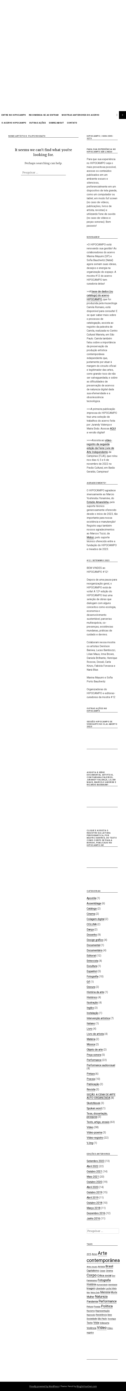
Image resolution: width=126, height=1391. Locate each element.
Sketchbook (93, 1103)
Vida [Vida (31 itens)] (96, 1322)
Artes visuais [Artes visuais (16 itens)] (92, 1267)
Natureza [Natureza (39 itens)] (101, 1296)
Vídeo (90, 1127)
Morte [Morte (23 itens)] (114, 1292)
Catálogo (92, 908)
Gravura (91, 986)
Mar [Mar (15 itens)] (88, 1292)
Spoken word (94, 1108)
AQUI (113, 428)
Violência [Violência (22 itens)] (91, 1328)
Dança (90, 929)
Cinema (91, 913)
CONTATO (72, 123)
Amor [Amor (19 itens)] (94, 1254)
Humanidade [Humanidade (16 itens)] (102, 1285)
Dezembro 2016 (96, 1213)
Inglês (90, 1007)
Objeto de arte (95, 1049)
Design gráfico (95, 939)
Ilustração (92, 1002)
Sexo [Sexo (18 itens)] (109, 1314)
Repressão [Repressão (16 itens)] (91, 1315)
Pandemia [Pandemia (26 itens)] (92, 1301)
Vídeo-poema (94, 1132)
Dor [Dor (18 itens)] (113, 1275)
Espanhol (92, 971)
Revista (91, 1089)
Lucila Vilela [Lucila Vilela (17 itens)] (111, 1288)
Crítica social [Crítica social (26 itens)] (104, 1275)
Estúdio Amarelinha (98, 502)
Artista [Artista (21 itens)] (101, 1266)
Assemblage (94, 903)
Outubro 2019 (94, 1192)
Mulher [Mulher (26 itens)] (90, 1296)
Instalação (92, 1013)
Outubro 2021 (94, 1171)
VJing (90, 1142)
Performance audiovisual (101, 1065)
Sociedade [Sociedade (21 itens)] (92, 1318)
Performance (94, 1060)
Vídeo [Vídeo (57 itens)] (102, 1327)
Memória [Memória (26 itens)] (105, 1292)
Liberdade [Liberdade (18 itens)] (100, 1288)
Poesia (91, 1078)
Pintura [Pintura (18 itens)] (90, 1306)
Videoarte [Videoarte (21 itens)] (104, 1322)
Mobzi (90, 537)
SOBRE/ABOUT (56, 123)
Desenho (92, 934)
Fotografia (92, 976)
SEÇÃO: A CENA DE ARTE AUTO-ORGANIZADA (101, 1096)
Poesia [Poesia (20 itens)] (97, 1306)
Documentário (94, 950)
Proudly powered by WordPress (44, 1386)
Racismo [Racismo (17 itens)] (91, 1311)
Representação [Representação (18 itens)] (102, 1311)
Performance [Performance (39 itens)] (108, 1301)
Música (91, 1044)
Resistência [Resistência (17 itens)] (101, 1315)
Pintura (91, 1073)
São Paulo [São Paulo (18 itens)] (102, 1318)
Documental (93, 945)
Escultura (92, 966)
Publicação (93, 1084)
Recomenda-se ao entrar (44, 115)
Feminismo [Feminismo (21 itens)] (92, 1280)
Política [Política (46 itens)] (107, 1306)
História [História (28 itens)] (91, 1284)
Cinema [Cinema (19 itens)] (109, 1270)
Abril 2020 (92, 1187)
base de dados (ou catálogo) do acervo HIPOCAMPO (100, 295)
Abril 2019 (92, 1197)
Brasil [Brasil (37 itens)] (109, 1266)
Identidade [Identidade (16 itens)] (112, 1285)
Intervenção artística (98, 1018)
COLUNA (92, 924)
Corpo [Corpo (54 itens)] (92, 1275)
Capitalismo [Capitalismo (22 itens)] (93, 1270)
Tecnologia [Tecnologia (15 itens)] (112, 1319)
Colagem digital (95, 919)
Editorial (91, 955)
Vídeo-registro (95, 1137)
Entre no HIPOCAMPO (13, 115)
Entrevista (92, 960)
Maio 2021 (93, 1176)
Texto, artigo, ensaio (98, 1122)
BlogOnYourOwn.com (87, 1386)
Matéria (91, 1039)
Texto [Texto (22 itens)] (90, 1322)
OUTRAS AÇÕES (37, 123)
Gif (88, 981)
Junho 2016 (93, 1218)
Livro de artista (95, 1033)
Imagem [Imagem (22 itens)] (91, 1288)
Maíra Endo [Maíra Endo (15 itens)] (95, 1292)
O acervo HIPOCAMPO (13, 123)
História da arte (95, 992)
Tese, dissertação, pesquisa (97, 1115)
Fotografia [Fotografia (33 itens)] (104, 1280)
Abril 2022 (92, 1166)
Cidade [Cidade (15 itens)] (102, 1271)
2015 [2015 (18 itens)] (89, 1254)
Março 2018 (93, 1208)
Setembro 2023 (95, 1161)
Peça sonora (94, 1054)
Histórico (92, 997)
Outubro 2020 (94, 1181)
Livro (89, 1028)
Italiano (91, 1023)
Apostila (91, 898)
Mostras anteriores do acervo (80, 115)
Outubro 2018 (94, 1202)
